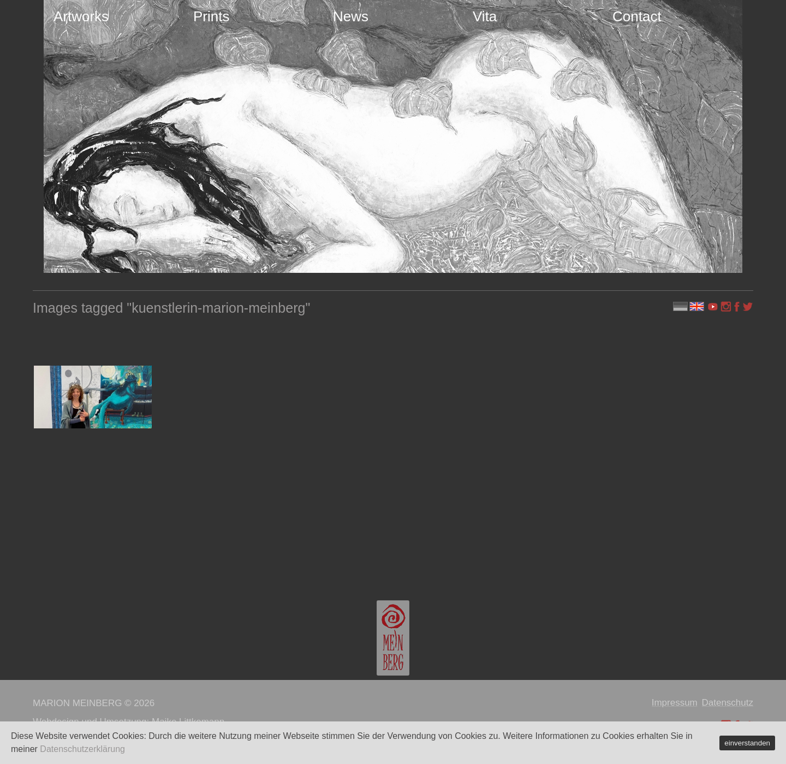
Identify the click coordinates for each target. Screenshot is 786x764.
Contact (637, 16)
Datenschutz (728, 702)
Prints (211, 16)
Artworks (81, 16)
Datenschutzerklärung (82, 749)
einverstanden (747, 743)
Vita (485, 16)
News (350, 16)
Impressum (675, 702)
